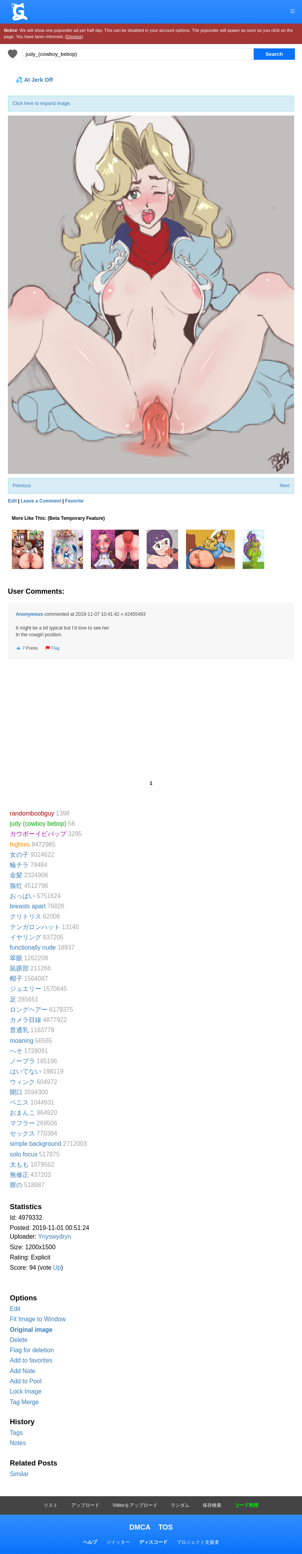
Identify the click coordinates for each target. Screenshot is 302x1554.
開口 (16, 1092)
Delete (19, 1340)
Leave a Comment (41, 501)
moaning (21, 1040)
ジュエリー (25, 988)
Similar (19, 1474)
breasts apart (28, 906)
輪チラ (19, 865)
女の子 (19, 854)
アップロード (85, 1505)
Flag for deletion (32, 1350)
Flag (52, 648)
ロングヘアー (29, 1009)
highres (20, 844)
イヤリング (25, 937)
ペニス (19, 1102)
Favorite (74, 501)
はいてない (25, 1071)
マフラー (22, 1123)
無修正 (19, 1174)
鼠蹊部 (19, 968)
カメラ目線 (25, 1019)
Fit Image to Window (38, 1319)
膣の (16, 1185)
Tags (16, 1432)
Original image (31, 1329)
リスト (51, 1505)
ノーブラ (22, 1061)
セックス (22, 1133)
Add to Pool (26, 1381)
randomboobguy (32, 813)
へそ (16, 1051)
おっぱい (22, 896)
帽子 (16, 978)
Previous (22, 485)
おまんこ (22, 1112)
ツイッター (118, 1542)
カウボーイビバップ (38, 833)
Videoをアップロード (134, 1505)
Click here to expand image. (42, 103)
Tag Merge (24, 1402)
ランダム (180, 1505)
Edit (15, 1308)
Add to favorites (31, 1360)
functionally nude (33, 947)
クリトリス (25, 916)
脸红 (16, 885)
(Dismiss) (74, 36)
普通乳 (19, 1030)
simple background (35, 1143)
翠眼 (16, 958)
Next (284, 485)
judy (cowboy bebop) (38, 823)
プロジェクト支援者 (198, 1542)
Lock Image (26, 1391)
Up (57, 1267)
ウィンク (22, 1082)
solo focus (23, 1154)
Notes (18, 1443)
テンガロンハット (35, 927)
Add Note (22, 1371)
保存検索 (212, 1505)
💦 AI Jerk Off (34, 80)
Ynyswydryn (54, 1236)
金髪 (16, 875)
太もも (19, 1164)
